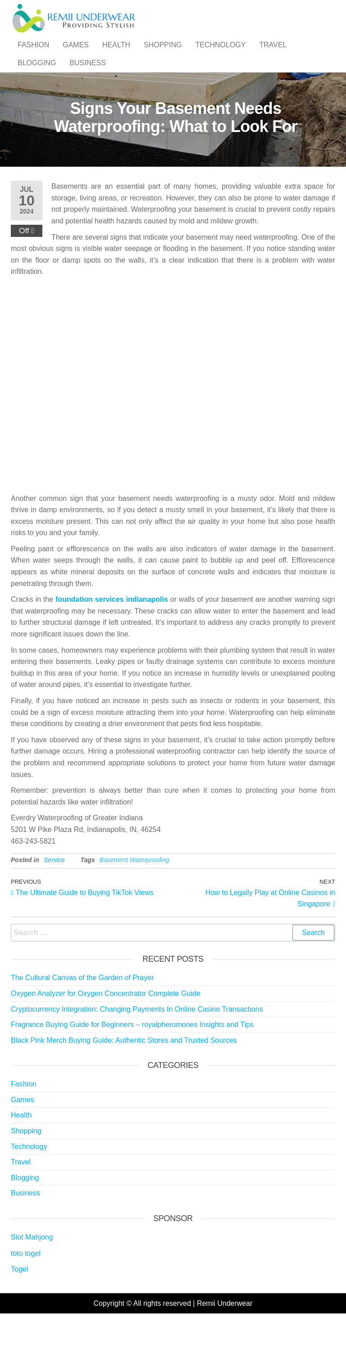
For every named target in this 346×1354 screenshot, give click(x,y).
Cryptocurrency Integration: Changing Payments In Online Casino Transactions (137, 1045)
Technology (220, 54)
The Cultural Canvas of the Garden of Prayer (82, 1014)
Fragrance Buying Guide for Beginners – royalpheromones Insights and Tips (132, 1060)
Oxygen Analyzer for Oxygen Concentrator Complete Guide (105, 1029)
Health (116, 54)
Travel (273, 54)
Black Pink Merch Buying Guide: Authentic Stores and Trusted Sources (124, 1076)
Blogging (37, 90)
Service (54, 896)
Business (87, 90)
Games (76, 54)
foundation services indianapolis (111, 635)
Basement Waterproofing (134, 896)
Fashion (33, 54)
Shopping (163, 54)
